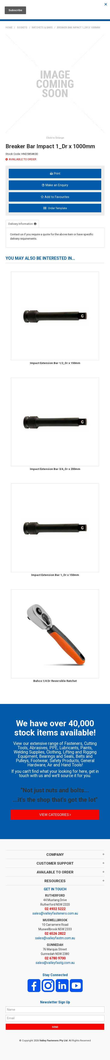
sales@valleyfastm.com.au (55, 938)
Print (57, 173)
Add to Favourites (57, 197)
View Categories (55, 815)
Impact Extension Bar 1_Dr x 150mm (55, 575)
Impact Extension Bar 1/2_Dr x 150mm (55, 363)
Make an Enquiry (56, 185)
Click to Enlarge (55, 137)
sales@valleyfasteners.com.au (55, 913)
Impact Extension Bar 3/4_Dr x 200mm (55, 469)
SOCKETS (22, 27)
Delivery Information (20, 223)
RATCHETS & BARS (42, 27)
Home (9, 27)
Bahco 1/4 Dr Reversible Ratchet (55, 681)
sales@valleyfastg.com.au (55, 963)
